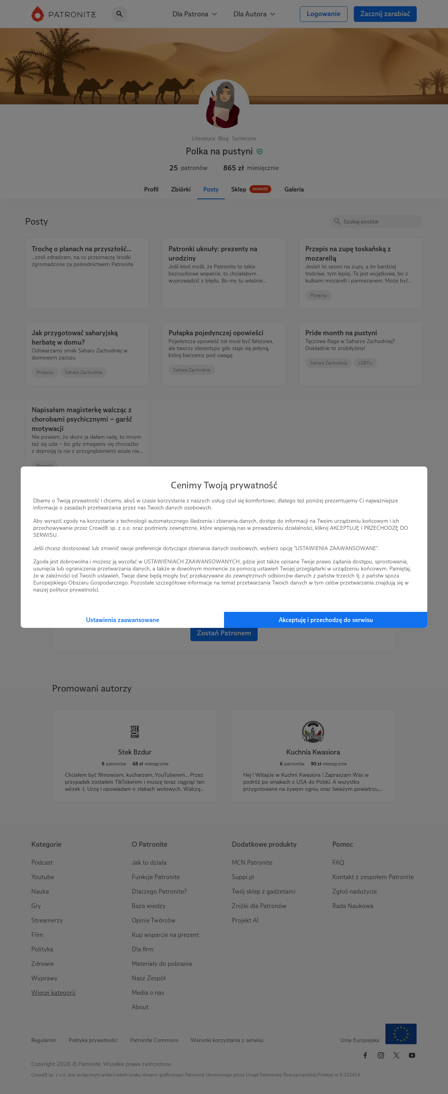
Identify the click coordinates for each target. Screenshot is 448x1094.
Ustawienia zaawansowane (122, 620)
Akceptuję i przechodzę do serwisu (326, 620)
